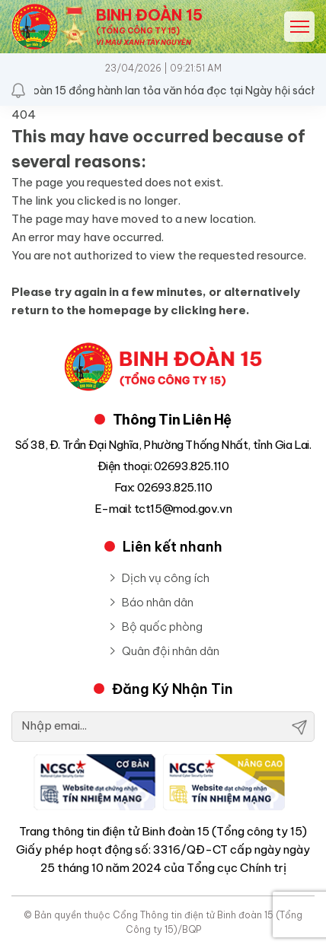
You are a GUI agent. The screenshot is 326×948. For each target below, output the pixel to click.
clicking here (208, 310)
